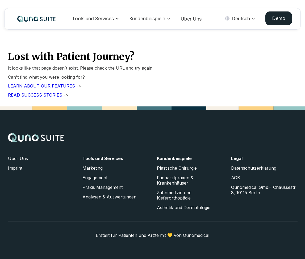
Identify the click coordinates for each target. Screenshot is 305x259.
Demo (278, 18)
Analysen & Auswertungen (109, 197)
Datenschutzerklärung (253, 168)
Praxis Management (102, 187)
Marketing (92, 168)
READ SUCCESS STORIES (35, 95)
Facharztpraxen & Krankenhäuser (175, 180)
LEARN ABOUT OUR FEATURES (41, 86)
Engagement (94, 177)
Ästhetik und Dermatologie (183, 207)
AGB (235, 177)
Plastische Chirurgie (177, 168)
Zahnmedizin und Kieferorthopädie (174, 195)
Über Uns (191, 19)
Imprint (15, 168)
